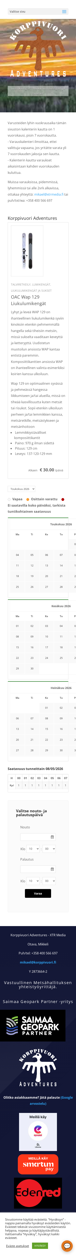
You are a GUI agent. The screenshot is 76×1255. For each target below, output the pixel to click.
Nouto (25, 827)
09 (32, 636)
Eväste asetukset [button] (17, 1246)
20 (46, 576)
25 (17, 587)
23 (32, 658)
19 (32, 576)
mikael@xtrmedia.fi (48, 194)
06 (17, 718)
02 (32, 626)
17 (46, 647)
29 (17, 668)
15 (17, 647)
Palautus (27, 859)
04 (61, 626)
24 (46, 658)
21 (61, 576)
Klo (22, 849)
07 (32, 718)
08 (17, 636)
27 (46, 587)
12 (32, 565)
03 (46, 626)
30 (32, 668)
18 (17, 576)
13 (46, 565)
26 (32, 587)
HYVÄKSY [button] (40, 1245)
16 (32, 647)
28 (61, 587)
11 (17, 565)
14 (61, 565)
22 (17, 658)
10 (46, 636)
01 (17, 626)
